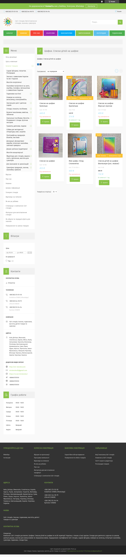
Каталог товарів (12, 66)
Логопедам (101, 33)
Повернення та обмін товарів (75, 458)
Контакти (91, 6)
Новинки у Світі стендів (103, 458)
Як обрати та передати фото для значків (18, 220)
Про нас (36, 33)
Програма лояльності (41, 458)
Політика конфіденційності (93, 551)
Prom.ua (73, 549)
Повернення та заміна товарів (17, 226)
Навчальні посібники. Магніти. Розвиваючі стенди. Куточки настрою (18, 120)
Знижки (23, 33)
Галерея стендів (12, 192)
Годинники (117, 33)
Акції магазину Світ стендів (104, 454)
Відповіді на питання (13, 197)
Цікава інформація (13, 188)
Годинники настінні (14, 94)
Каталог (9, 33)
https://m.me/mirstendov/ (18, 374)
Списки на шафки (47, 161)
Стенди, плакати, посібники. (17, 109)
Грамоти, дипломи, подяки (16, 126)
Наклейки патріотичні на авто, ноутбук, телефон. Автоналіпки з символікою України (18, 88)
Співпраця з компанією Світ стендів (16, 207)
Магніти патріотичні (14, 82)
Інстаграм (6, 458)
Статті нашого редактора (104, 461)
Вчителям (50, 33)
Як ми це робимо (12, 201)
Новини (8, 183)
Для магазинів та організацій (17, 164)
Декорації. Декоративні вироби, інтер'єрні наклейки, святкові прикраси (17, 143)
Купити (46, 122)
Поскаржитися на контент (75, 551)
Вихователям (66, 33)
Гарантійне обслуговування (74, 454)
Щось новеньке (11, 62)
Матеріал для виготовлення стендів (16, 214)
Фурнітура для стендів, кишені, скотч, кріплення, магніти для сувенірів (18, 158)
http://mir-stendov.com (17, 367)
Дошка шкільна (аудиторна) (17, 149)
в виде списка (121, 71)
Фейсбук (6, 454)
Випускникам (84, 33)
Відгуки (8, 175)
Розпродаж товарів (102, 464)
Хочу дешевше (11, 57)
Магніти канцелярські (15, 153)
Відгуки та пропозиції (41, 454)
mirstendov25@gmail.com (18, 370)
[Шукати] (120, 22)
